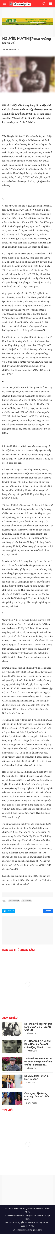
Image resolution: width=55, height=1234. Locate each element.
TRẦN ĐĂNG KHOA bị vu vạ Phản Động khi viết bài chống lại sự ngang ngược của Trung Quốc (38, 1061)
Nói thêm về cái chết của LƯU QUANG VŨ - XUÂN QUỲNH (38, 1026)
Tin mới (7, 1110)
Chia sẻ (48, 910)
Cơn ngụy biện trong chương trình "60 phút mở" (36, 1096)
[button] (44, 4)
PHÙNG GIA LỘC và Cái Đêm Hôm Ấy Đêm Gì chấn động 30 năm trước (38, 1044)
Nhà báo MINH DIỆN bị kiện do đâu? (36, 1078)
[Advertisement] (27, 1190)
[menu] (4, 4)
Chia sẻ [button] (10, 910)
